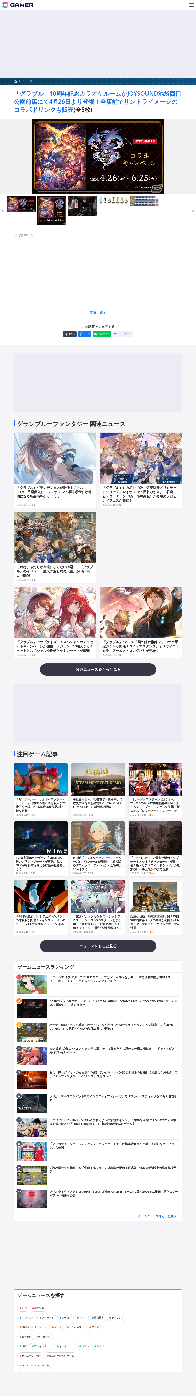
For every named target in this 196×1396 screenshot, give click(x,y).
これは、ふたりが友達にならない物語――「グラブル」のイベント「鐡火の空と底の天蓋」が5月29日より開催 (55, 572)
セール (25, 1366)
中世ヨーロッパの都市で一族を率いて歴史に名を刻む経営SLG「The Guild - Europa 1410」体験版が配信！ (97, 804)
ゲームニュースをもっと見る (157, 1217)
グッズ (58, 1328)
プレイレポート (43, 1347)
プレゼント (43, 1366)
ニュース (27, 81)
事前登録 (39, 1309)
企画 (98, 1347)
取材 (24, 1347)
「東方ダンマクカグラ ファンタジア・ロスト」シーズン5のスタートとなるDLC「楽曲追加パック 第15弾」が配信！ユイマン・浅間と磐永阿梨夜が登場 (98, 925)
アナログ (67, 1318)
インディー (28, 1318)
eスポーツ (45, 1337)
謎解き (25, 1328)
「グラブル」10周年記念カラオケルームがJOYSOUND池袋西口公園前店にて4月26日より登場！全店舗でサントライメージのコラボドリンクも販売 (97, 101)
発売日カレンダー (32, 1357)
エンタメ (42, 1328)
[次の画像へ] (98, 156)
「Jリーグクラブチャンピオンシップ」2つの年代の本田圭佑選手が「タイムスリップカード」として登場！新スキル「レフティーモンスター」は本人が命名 (154, 808)
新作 (24, 1309)
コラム (85, 1347)
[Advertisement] (98, 44)
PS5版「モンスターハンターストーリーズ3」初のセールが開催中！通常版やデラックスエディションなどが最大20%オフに (97, 864)
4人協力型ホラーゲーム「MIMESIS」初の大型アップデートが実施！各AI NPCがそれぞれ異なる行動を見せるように (40, 864)
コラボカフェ (76, 1328)
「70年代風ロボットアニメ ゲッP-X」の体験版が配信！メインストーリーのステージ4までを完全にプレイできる (40, 921)
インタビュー (66, 1347)
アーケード (48, 1318)
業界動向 (27, 1337)
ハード (82, 1318)
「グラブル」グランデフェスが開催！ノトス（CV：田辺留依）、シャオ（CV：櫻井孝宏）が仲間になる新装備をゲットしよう (54, 493)
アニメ (95, 1328)
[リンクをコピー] (123, 335)
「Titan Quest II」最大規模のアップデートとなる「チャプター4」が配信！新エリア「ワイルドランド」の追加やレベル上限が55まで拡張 (154, 864)
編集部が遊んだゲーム (61, 1357)
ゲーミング (117, 1318)
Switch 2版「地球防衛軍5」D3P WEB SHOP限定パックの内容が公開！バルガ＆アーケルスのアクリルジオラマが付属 (154, 923)
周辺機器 (99, 1318)
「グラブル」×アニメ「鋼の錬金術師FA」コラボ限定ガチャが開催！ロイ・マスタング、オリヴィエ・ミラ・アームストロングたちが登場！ (140, 647)
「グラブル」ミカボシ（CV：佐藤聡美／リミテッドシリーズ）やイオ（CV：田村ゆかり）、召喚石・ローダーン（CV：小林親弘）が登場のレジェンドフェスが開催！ (139, 495)
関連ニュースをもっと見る (98, 670)
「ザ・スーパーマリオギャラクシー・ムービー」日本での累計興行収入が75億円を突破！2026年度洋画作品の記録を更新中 (41, 806)
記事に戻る (98, 313)
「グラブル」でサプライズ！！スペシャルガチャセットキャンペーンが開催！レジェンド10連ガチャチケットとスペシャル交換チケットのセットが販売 (55, 647)
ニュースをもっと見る (98, 946)
